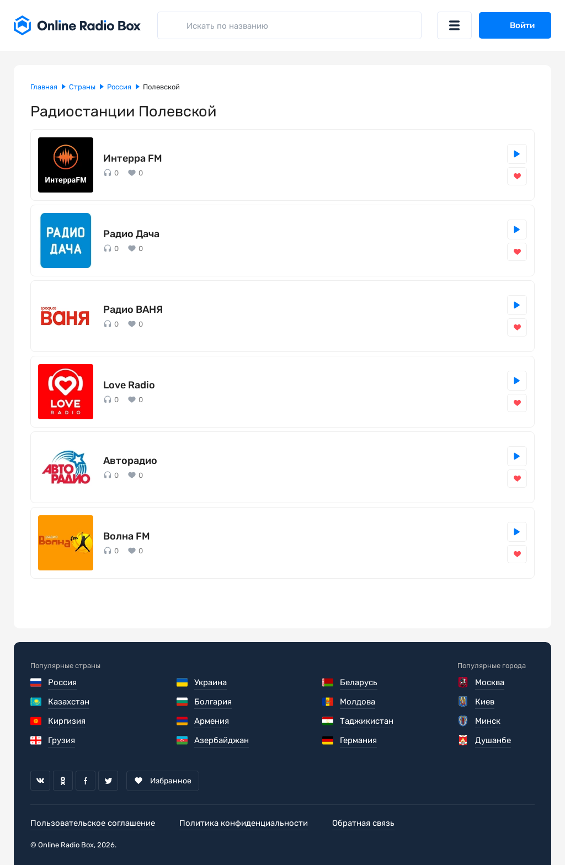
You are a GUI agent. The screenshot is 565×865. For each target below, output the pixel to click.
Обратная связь (363, 823)
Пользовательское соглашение (92, 823)
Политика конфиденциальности (243, 823)
